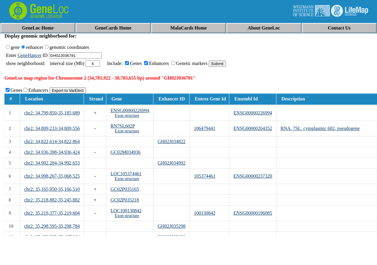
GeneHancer (29, 55)
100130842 (204, 213)
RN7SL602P (122, 125)
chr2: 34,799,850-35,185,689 (52, 112)
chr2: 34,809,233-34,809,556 (52, 128)
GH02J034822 (171, 141)
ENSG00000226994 (129, 110)
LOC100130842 (125, 210)
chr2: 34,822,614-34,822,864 (52, 141)
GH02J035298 (171, 226)
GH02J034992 (171, 162)
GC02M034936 (125, 152)
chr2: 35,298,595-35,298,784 (52, 226)
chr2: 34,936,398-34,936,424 (52, 152)
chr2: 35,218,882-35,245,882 (52, 199)
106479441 (204, 128)
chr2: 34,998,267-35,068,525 (52, 176)
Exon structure (127, 115)
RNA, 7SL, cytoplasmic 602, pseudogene (320, 128)
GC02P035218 (124, 199)
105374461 (204, 176)
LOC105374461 (125, 173)
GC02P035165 (124, 189)
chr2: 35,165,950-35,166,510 (52, 189)
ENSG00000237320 (252, 176)
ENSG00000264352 (252, 128)
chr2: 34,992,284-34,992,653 (52, 162)
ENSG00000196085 (252, 213)
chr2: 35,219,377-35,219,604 (52, 213)
